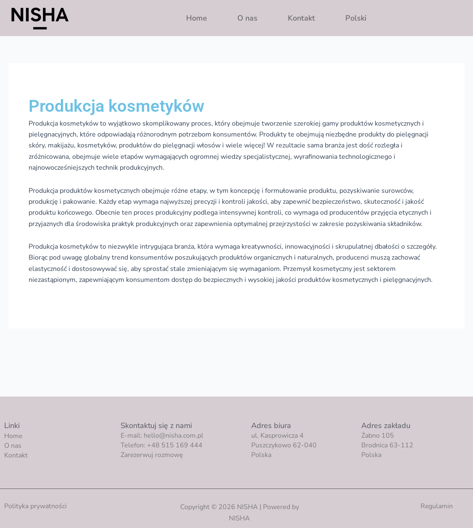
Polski (355, 18)
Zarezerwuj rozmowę (152, 455)
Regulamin (436, 506)
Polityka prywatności (35, 506)
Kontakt (301, 18)
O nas (247, 18)
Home (196, 18)
